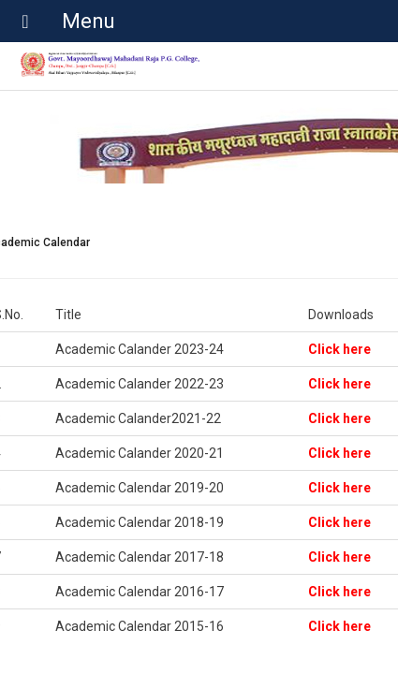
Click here (339, 349)
